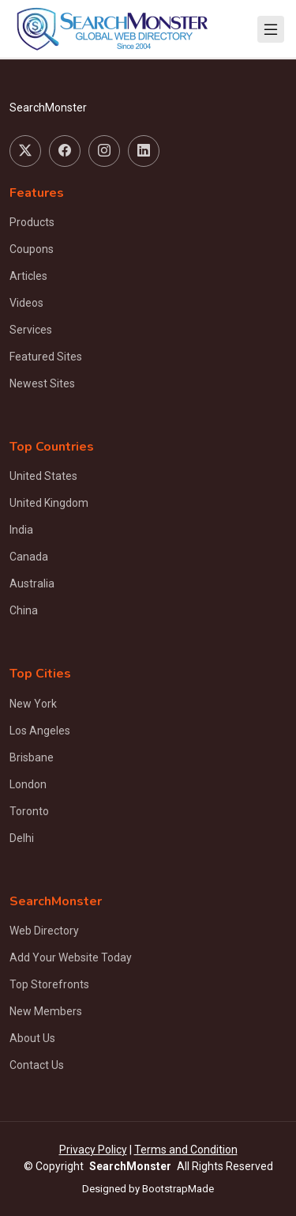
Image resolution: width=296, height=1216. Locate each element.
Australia (31, 583)
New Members (45, 1011)
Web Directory (44, 930)
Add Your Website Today (70, 957)
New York (33, 703)
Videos (26, 302)
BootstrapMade (178, 1189)
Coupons (31, 249)
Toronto (29, 811)
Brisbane (31, 757)
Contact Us (36, 1065)
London (28, 784)
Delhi (21, 838)
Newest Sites (42, 383)
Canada (28, 556)
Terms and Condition (186, 1149)
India (21, 529)
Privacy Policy (93, 1149)
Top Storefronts (49, 984)
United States (43, 475)
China (23, 610)
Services (30, 329)
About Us (32, 1038)
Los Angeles (39, 730)
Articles (28, 275)
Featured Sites (45, 356)
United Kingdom (48, 502)
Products (31, 222)
